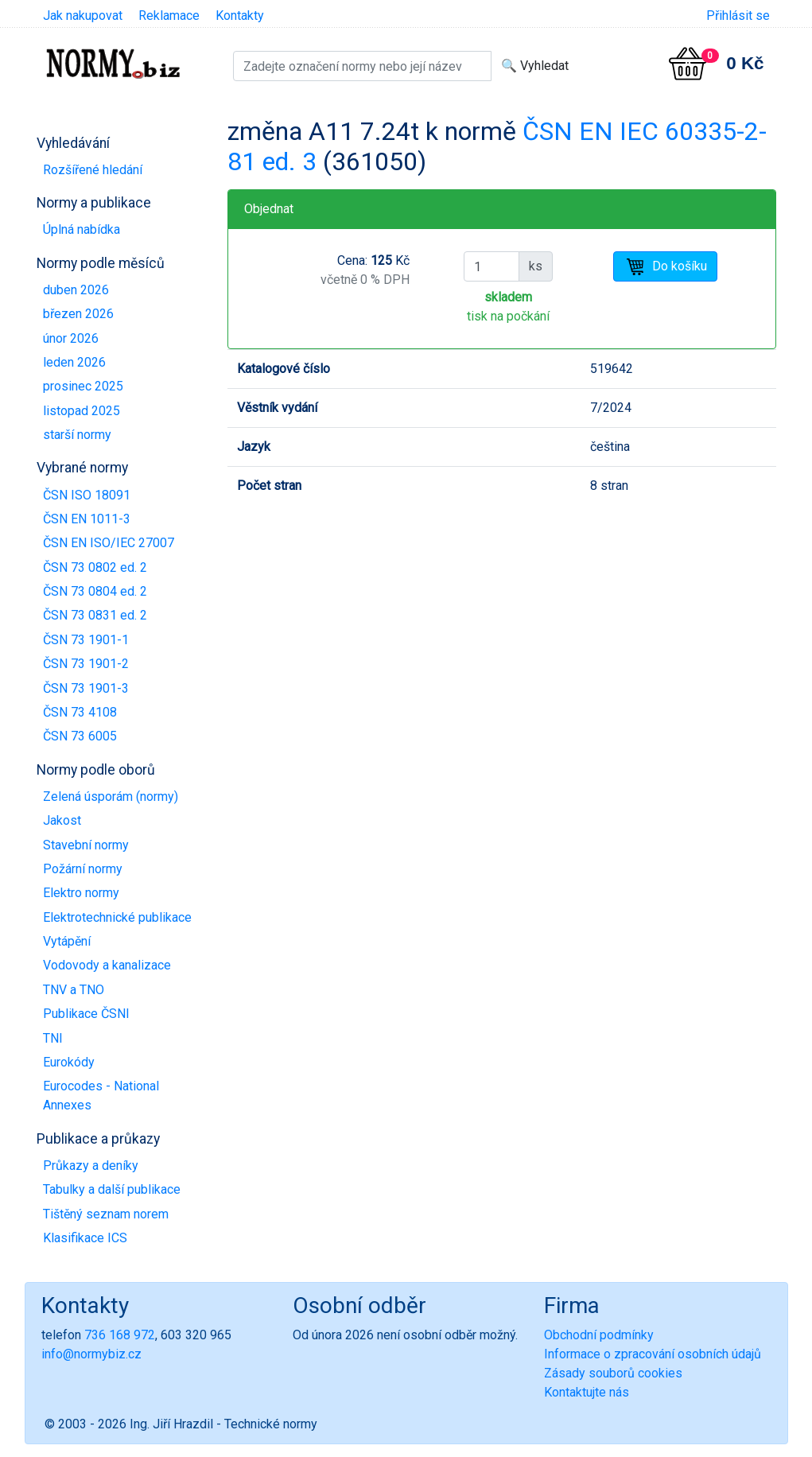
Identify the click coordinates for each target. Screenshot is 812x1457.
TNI (53, 1038)
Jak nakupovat (82, 15)
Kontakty (240, 15)
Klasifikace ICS (85, 1237)
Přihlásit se (738, 15)
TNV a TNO (73, 989)
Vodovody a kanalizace (107, 965)
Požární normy (82, 868)
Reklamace (169, 15)
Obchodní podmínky (599, 1334)
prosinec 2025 (83, 386)
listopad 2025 (81, 410)
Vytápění (67, 941)
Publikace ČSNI (86, 1013)
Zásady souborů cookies (613, 1373)
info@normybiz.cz (91, 1354)
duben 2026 (76, 289)
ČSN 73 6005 (80, 736)
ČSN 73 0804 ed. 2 (95, 591)
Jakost (62, 820)
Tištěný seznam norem (106, 1214)
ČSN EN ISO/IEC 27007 (108, 542)
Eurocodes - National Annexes (101, 1095)
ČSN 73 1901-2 (86, 663)
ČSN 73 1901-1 (86, 639)
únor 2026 (71, 338)
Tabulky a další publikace (112, 1189)
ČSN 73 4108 (80, 712)
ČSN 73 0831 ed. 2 (95, 615)
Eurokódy (69, 1062)
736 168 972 (119, 1334)
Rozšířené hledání (92, 169)
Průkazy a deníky (90, 1165)
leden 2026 (74, 362)
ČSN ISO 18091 (86, 495)
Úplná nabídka (81, 229)
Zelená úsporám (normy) (110, 796)
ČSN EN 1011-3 (86, 518)
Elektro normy (81, 892)
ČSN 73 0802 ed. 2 (95, 567)
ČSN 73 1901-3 (86, 688)
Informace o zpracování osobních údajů (652, 1354)
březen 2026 (78, 313)
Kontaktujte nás (586, 1392)
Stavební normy (86, 845)
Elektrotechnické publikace (117, 917)
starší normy (77, 434)
